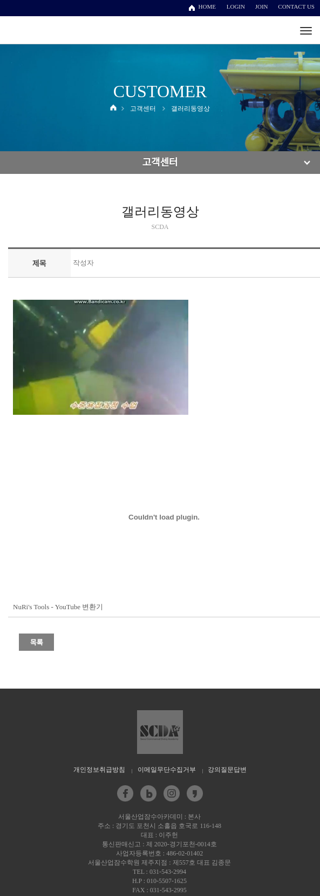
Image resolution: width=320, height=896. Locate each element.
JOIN (261, 6)
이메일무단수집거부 (167, 769)
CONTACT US (296, 6)
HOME (207, 6)
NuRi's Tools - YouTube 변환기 (58, 607)
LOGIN (236, 6)
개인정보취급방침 (99, 769)
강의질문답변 (227, 769)
